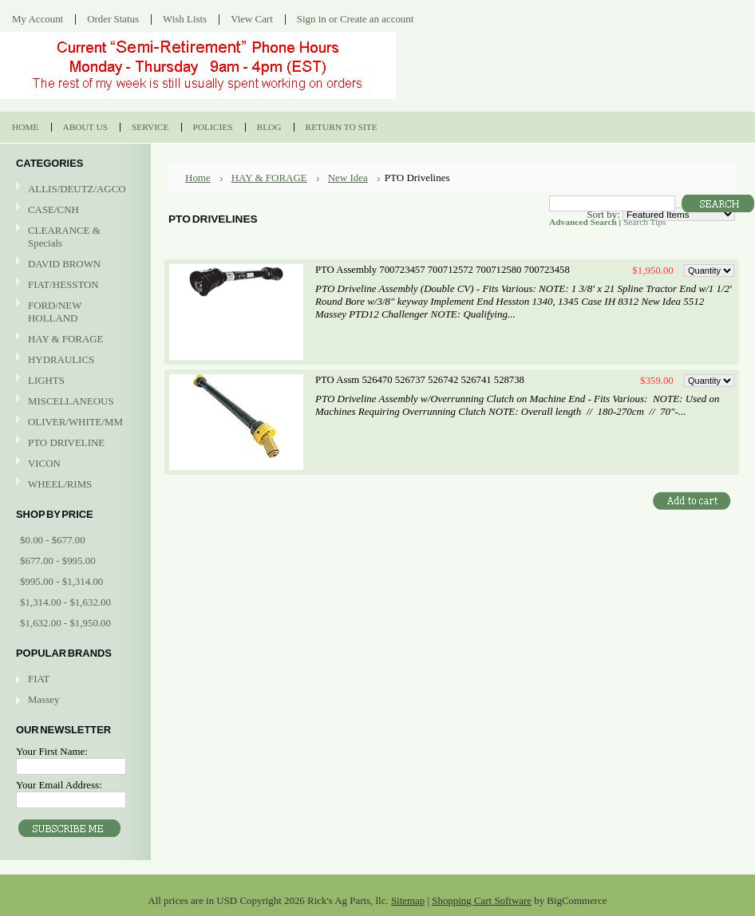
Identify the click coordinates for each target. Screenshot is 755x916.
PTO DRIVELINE (73, 443)
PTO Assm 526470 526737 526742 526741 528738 (419, 379)
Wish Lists (185, 19)
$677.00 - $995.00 (58, 561)
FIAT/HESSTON (73, 285)
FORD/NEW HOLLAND (73, 311)
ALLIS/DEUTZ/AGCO (73, 189)
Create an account (376, 19)
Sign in (311, 19)
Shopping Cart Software (482, 900)
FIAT (38, 679)
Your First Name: (52, 751)
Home (198, 178)
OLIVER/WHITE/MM (73, 422)
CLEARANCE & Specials (64, 236)
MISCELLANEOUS (73, 402)
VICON (73, 464)
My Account (37, 19)
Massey (43, 699)
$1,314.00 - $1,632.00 (65, 602)
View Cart (252, 19)
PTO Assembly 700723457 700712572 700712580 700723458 (442, 269)
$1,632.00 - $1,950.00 (65, 623)
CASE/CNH (73, 210)
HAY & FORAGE (73, 339)
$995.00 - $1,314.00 (61, 581)
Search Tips (644, 222)
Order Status (113, 19)
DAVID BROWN (73, 264)
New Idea (348, 178)
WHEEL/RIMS (60, 484)
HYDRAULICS (73, 360)
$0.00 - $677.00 (52, 540)
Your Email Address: (59, 785)
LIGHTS (46, 380)
